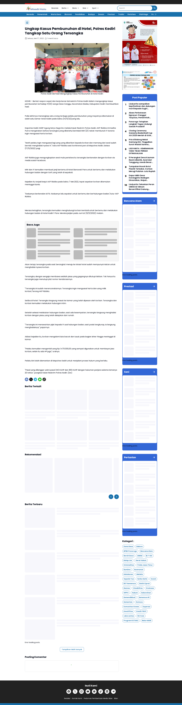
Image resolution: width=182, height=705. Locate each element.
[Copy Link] (44, 379)
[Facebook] (26, 379)
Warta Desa (56, 14)
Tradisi (121, 14)
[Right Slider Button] (155, 14)
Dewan (101, 14)
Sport (95, 8)
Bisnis (75, 8)
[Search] (134, 8)
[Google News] (94, 691)
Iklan (116, 698)
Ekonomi (68, 14)
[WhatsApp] (40, 379)
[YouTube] (88, 691)
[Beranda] (27, 22)
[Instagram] (81, 691)
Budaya (91, 14)
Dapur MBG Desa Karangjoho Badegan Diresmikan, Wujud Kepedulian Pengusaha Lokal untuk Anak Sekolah (141, 178)
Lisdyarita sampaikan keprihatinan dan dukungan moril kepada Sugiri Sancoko (142, 106)
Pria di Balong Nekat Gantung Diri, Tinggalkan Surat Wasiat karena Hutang (140, 142)
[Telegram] (35, 379)
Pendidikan (80, 14)
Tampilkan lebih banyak (72, 649)
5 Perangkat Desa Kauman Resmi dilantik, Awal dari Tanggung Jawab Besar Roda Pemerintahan (141, 160)
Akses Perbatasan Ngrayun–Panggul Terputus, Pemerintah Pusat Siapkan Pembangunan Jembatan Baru (141, 115)
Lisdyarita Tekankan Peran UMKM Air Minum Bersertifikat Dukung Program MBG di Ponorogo (141, 186)
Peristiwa (132, 14)
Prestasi (111, 14)
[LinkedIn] (107, 691)
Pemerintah (42, 14)
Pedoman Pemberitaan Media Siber (98, 698)
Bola (86, 8)
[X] (31, 379)
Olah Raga (143, 14)
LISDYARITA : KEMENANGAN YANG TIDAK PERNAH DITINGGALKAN (141, 151)
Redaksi (67, 698)
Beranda (55, 8)
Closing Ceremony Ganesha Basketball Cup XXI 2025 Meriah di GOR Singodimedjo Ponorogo (140, 133)
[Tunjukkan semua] (154, 200)
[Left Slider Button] (111, 496)
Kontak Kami (77, 698)
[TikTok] (100, 691)
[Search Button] (154, 8)
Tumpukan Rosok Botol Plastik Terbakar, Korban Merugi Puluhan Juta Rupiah (142, 169)
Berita (65, 8)
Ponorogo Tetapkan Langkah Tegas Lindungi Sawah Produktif (140, 124)
